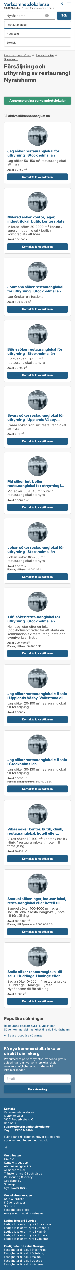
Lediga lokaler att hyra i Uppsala (26, 1235)
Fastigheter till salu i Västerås (23, 1264)
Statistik (9, 1206)
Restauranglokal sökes (17, 55)
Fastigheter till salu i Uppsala (23, 1260)
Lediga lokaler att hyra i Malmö (25, 1231)
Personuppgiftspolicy (18, 1177)
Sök (64, 15)
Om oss (9, 1159)
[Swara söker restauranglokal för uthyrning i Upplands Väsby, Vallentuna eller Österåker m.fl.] (37, 417)
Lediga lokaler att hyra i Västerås (26, 1238)
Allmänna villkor (14, 1170)
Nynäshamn (11, 59)
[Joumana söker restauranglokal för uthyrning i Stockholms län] (37, 287)
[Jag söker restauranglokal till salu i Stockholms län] (37, 763)
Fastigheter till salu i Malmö (22, 1256)
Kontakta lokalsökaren (37, 177)
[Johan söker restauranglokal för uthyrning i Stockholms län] (37, 550)
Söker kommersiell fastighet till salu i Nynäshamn (37, 1029)
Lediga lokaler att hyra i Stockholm (27, 1224)
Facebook (6, 1147)
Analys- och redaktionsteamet (24, 1213)
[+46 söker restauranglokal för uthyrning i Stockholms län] (37, 624)
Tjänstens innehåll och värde (23, 1173)
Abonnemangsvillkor (17, 1166)
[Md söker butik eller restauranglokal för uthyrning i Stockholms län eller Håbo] (37, 483)
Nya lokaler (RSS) (16, 1188)
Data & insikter (14, 1198)
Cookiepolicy (12, 1180)
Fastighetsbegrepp (17, 1209)
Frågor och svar (14, 1202)
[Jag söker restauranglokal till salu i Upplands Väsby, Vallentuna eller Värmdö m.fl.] (37, 695)
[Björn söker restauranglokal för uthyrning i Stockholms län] (37, 351)
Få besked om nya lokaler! (62, 4)
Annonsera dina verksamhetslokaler (37, 100)
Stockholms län (45, 55)
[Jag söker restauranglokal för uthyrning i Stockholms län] (37, 153)
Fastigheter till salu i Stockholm (25, 1249)
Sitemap (9, 1184)
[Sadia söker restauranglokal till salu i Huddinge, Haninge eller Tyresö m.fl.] (37, 975)
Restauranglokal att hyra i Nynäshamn (29, 1025)
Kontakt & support (16, 1162)
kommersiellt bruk (44, 8)
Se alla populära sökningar (25, 1035)
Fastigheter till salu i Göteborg (24, 1253)
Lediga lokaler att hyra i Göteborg (26, 1227)
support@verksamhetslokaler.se (27, 1126)
